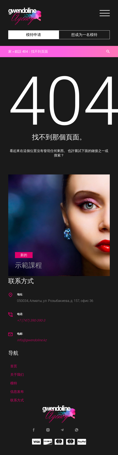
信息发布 (17, 392)
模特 (13, 383)
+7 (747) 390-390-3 (31, 320)
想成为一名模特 (84, 35)
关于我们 (17, 374)
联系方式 (17, 400)
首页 (13, 366)
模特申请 (33, 35)
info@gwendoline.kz (32, 340)
